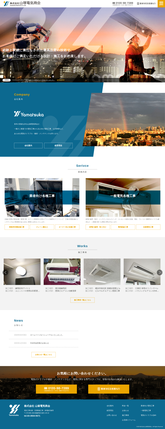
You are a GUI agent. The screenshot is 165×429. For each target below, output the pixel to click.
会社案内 (28, 145)
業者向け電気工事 (147, 406)
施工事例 (125, 415)
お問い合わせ (112, 415)
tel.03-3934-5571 (32, 416)
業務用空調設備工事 (16, 227)
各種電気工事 (148, 227)
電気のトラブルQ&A (148, 415)
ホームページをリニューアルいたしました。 (40, 80)
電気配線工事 (123, 227)
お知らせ (125, 410)
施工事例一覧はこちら (82, 300)
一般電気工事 (146, 410)
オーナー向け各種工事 (67, 227)
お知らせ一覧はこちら (43, 354)
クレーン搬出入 (42, 227)
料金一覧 (125, 406)
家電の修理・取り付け (97, 227)
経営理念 (58, 145)
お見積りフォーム (129, 420)
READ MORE (61, 80)
